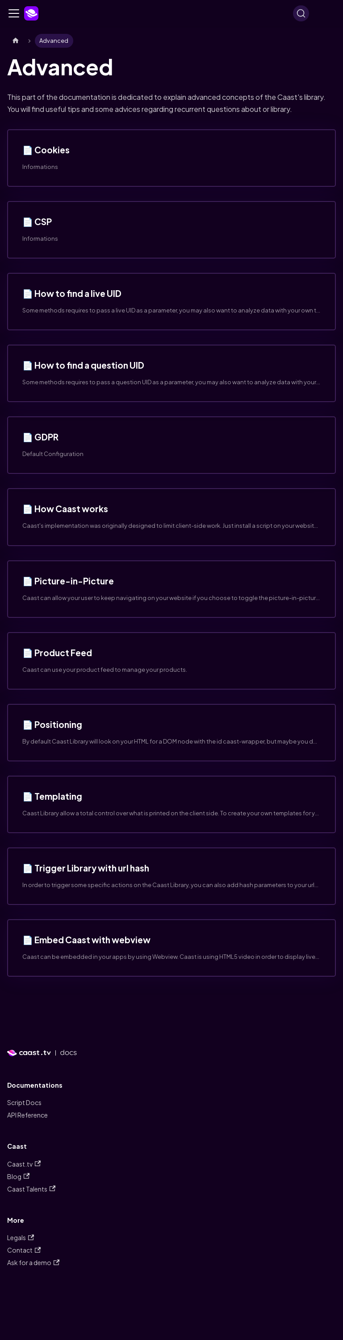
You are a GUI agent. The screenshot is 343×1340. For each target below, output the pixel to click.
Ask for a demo (33, 1262)
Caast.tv (24, 1164)
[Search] (301, 13)
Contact (24, 1250)
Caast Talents (31, 1189)
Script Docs (24, 1102)
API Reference (27, 1115)
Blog (18, 1176)
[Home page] (15, 41)
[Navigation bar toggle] (14, 13)
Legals (20, 1237)
